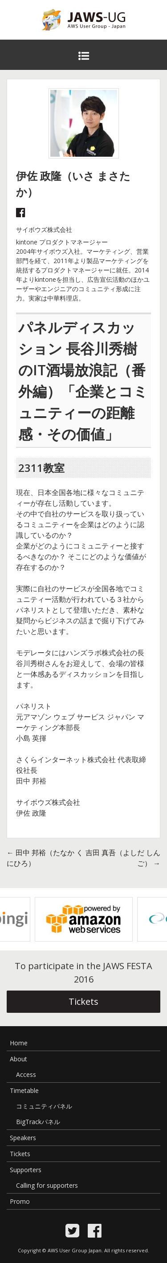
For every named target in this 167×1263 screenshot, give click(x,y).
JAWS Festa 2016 (69, 36)
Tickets (83, 1001)
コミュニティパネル (44, 1106)
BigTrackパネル (38, 1121)
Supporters (25, 1170)
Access (26, 1074)
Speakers (23, 1137)
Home (19, 1043)
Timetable (24, 1090)
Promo (20, 1201)
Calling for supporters (47, 1185)
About (18, 1059)
